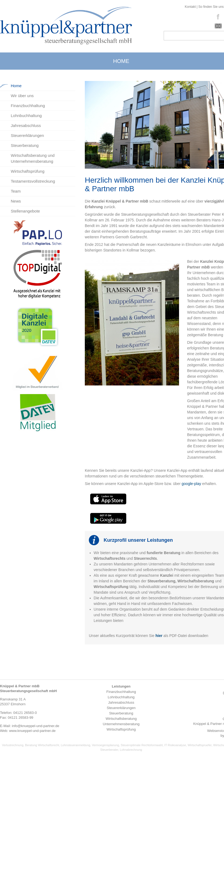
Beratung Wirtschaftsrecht (42, 745)
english (218, 26)
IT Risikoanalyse (175, 745)
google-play (192, 483)
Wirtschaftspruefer (200, 745)
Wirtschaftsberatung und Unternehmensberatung (33, 158)
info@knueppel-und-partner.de (35, 726)
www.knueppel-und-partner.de (32, 731)
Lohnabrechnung (131, 749)
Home (16, 85)
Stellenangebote (25, 211)
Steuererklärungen (27, 135)
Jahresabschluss (26, 125)
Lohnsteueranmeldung (75, 745)
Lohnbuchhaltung (26, 115)
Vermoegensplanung (105, 745)
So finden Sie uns (211, 7)
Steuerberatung (24, 145)
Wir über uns (22, 95)
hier (158, 635)
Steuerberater (109, 749)
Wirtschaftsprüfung (27, 171)
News (16, 201)
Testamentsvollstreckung (33, 181)
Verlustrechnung (12, 745)
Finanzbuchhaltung (28, 105)
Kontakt (190, 7)
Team (16, 191)
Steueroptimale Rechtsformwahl (142, 745)
